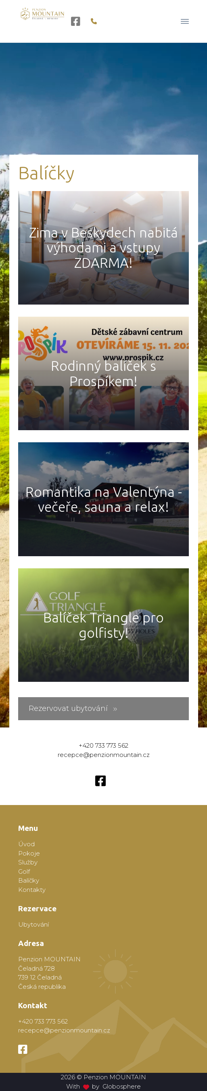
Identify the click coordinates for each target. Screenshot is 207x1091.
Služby (28, 862)
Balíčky (28, 880)
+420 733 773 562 (103, 745)
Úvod (26, 844)
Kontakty (32, 889)
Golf (24, 871)
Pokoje (29, 853)
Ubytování (33, 924)
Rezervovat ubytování (73, 708)
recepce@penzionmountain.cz (104, 755)
